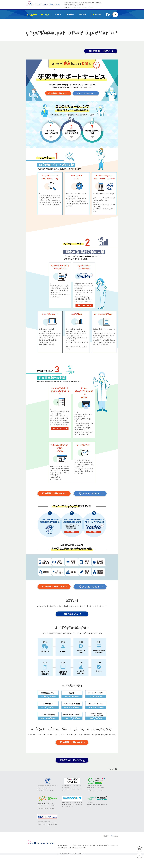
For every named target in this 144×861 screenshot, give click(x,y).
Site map (115, 842)
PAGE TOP (111, 769)
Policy (106, 842)
